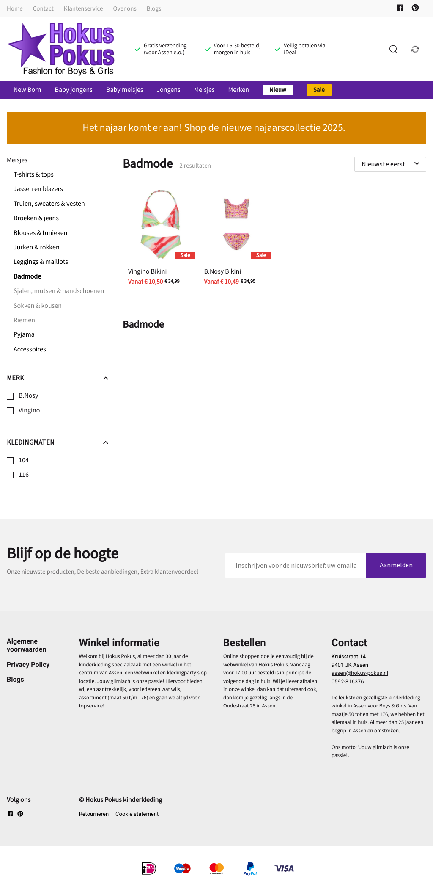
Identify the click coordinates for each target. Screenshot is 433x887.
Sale (319, 90)
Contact (43, 8)
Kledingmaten (57, 442)
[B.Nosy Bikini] (236, 238)
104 (24, 460)
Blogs (154, 8)
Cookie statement (137, 814)
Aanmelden (396, 565)
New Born (27, 90)
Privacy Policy (28, 664)
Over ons (125, 8)
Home (15, 8)
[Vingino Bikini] (160, 238)
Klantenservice (83, 8)
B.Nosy (28, 396)
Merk (57, 378)
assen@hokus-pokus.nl (360, 673)
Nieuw (277, 90)
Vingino (29, 410)
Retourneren (94, 814)
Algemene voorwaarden (26, 645)
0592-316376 (348, 682)
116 (24, 475)
